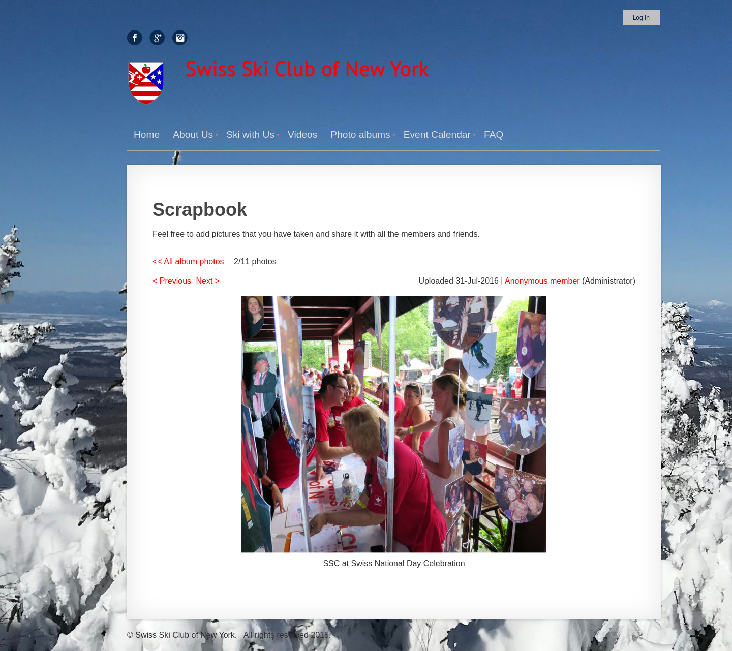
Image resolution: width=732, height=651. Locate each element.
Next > (208, 280)
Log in (641, 17)
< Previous (171, 280)
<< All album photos (188, 261)
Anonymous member (542, 280)
